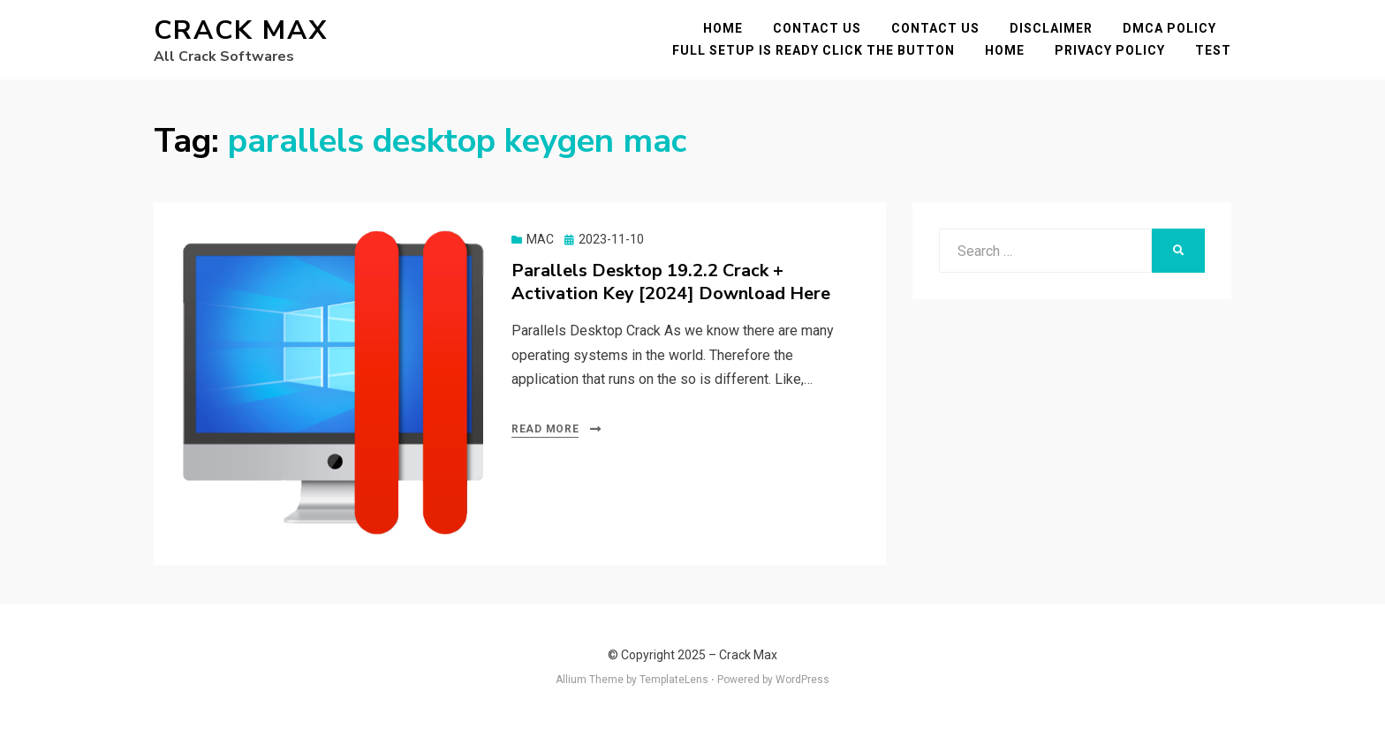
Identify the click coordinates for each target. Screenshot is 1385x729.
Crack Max (241, 30)
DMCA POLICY (1169, 28)
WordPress (802, 679)
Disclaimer (1051, 28)
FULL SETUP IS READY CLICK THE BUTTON (813, 50)
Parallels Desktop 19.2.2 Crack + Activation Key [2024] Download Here (670, 282)
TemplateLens (674, 679)
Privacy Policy (1110, 50)
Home (723, 28)
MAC (540, 239)
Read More (545, 429)
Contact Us (817, 28)
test (1213, 50)
